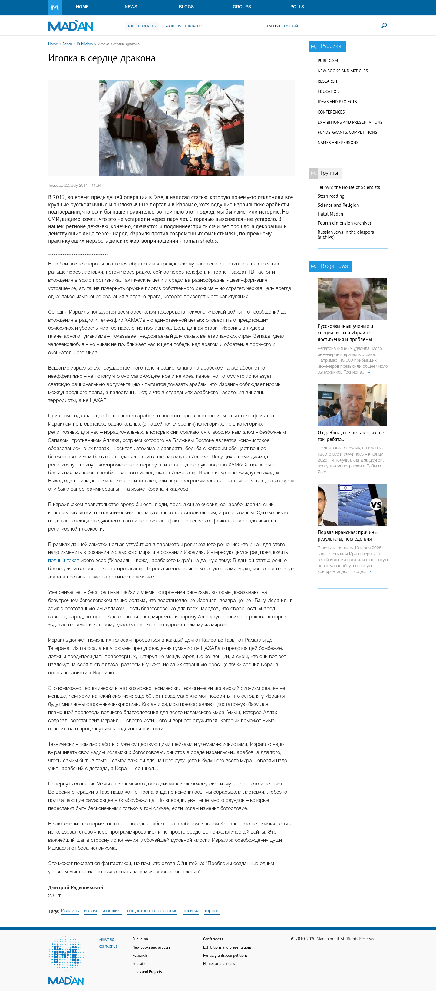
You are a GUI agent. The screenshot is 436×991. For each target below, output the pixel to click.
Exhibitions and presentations (350, 122)
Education (328, 91)
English (273, 26)
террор (212, 911)
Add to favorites (142, 26)
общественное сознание (152, 911)
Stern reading (331, 196)
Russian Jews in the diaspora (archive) (346, 234)
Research (327, 81)
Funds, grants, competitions (347, 132)
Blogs (186, 7)
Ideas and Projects (337, 101)
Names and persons (338, 142)
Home (82, 7)
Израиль (70, 911)
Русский (291, 26)
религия (191, 911)
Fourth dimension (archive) (344, 223)
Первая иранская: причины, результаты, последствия (348, 535)
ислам (90, 911)
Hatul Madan (330, 213)
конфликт (112, 911)
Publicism (85, 43)
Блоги (67, 43)
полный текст (64, 560)
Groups (242, 7)
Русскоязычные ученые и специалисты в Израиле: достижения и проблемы (345, 333)
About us (173, 26)
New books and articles (343, 71)
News (131, 7)
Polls (297, 7)
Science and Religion (338, 205)
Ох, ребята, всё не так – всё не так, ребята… (351, 436)
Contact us (194, 26)
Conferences (331, 112)
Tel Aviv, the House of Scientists (349, 187)
